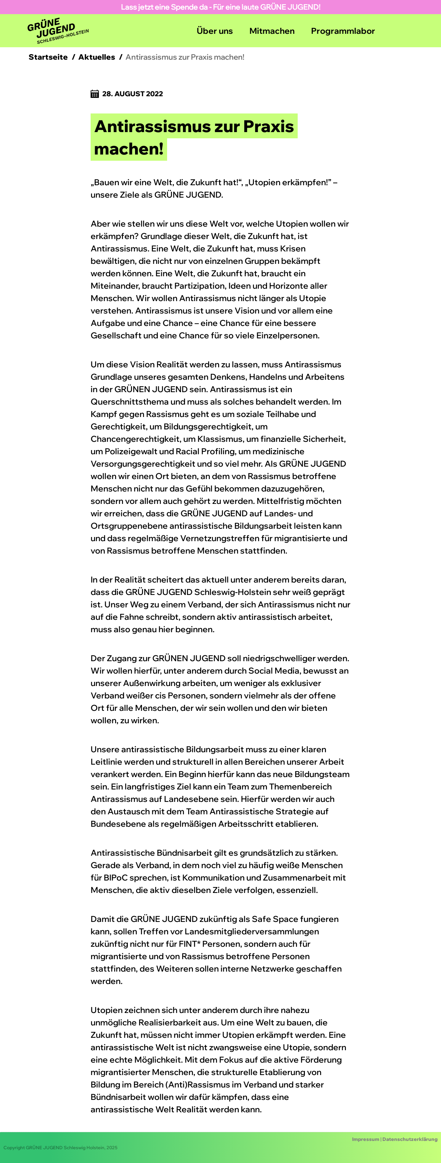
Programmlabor (343, 31)
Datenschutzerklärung (410, 1139)
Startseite (48, 57)
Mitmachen (272, 31)
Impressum (365, 1139)
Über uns (215, 31)
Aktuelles (96, 57)
